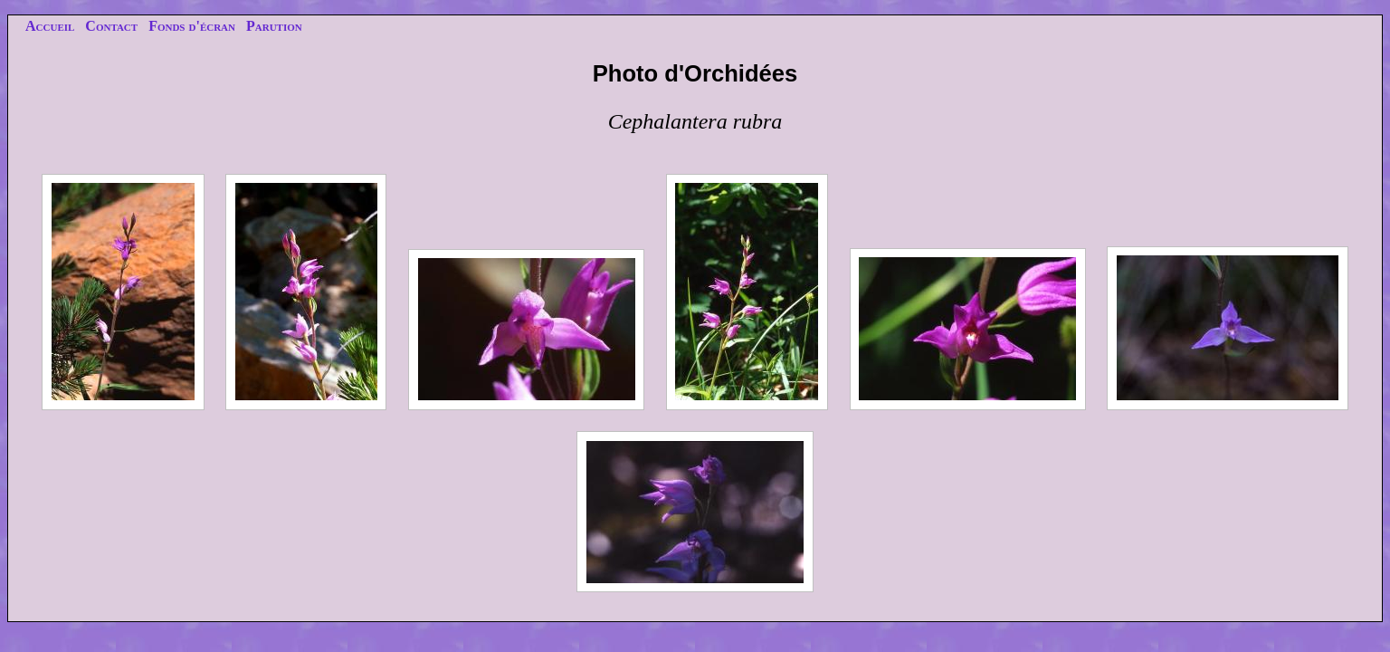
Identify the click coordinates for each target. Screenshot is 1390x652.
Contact (111, 26)
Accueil (49, 26)
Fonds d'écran (191, 26)
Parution (274, 26)
